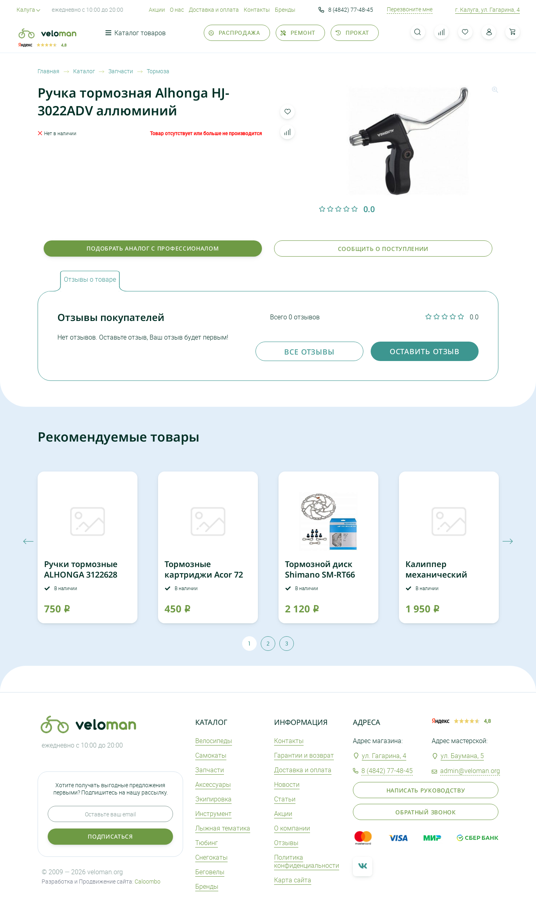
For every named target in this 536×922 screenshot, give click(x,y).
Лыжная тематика (222, 828)
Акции (157, 9)
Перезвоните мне (410, 9)
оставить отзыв (425, 351)
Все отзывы (309, 352)
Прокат (352, 32)
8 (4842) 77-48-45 (346, 9)
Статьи (284, 799)
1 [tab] (249, 643)
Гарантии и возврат (304, 755)
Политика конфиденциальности (306, 861)
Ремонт (298, 32)
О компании (292, 828)
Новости (287, 784)
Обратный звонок (425, 812)
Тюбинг (206, 842)
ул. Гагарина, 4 (384, 755)
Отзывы (286, 842)
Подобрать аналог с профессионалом (153, 248)
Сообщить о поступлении (383, 249)
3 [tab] (286, 643)
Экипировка (213, 799)
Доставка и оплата (214, 9)
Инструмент (213, 813)
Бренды (285, 9)
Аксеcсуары (213, 784)
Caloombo (147, 881)
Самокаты (210, 755)
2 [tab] (268, 643)
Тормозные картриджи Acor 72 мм (204, 575)
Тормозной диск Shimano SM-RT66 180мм (320, 575)
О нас (177, 9)
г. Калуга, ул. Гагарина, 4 (487, 9)
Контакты (257, 9)
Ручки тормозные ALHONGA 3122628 (81, 569)
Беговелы (209, 871)
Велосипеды (213, 740)
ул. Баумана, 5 (462, 755)
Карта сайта (292, 879)
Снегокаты (211, 857)
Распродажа (234, 32)
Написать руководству (425, 790)
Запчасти (209, 769)
